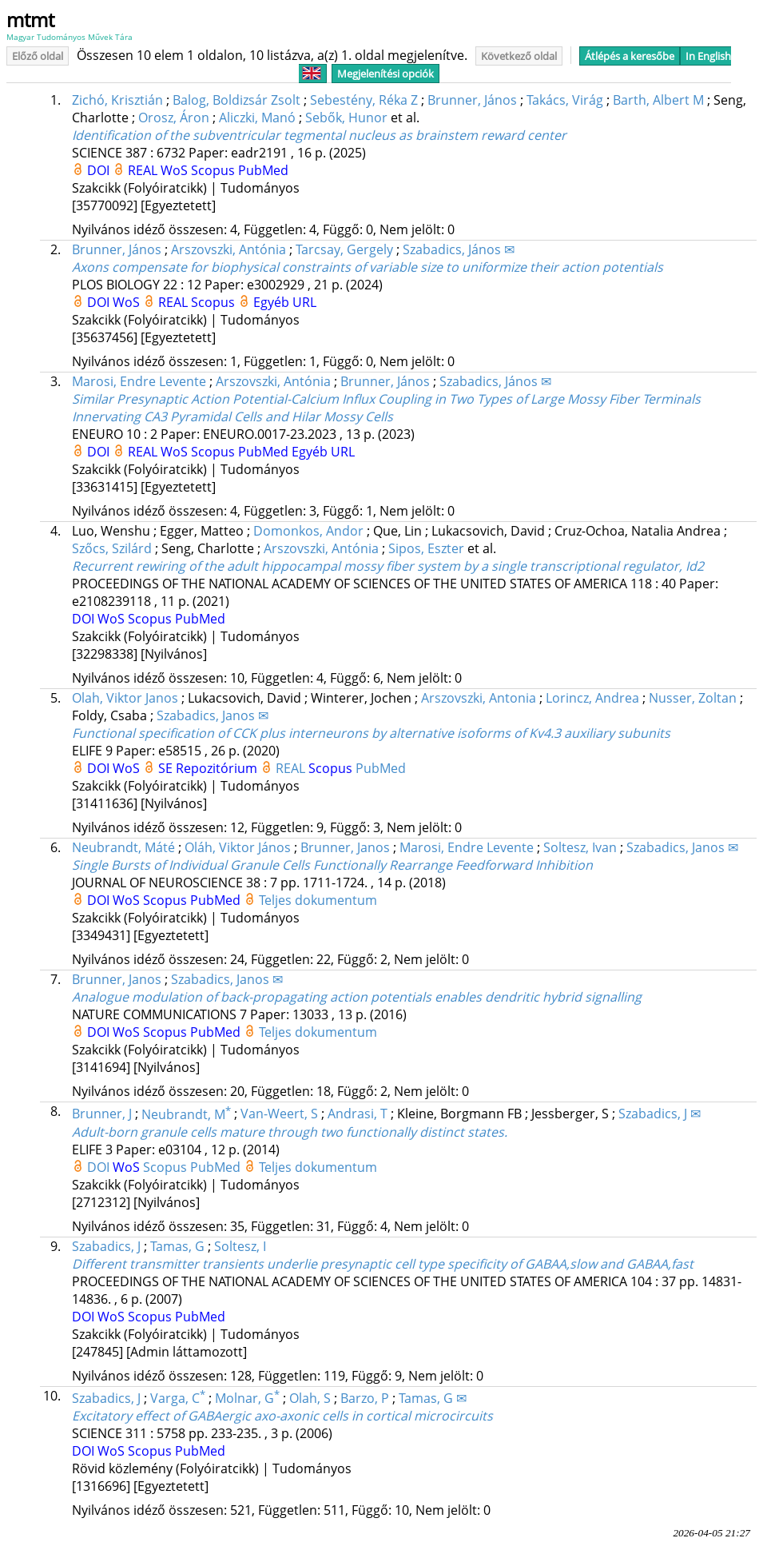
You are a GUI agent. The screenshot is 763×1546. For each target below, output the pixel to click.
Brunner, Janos (345, 847)
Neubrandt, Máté (123, 847)
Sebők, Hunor (346, 117)
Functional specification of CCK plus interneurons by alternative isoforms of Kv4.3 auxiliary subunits (371, 733)
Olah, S (310, 1398)
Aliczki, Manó (257, 117)
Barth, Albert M (658, 100)
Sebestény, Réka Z (364, 100)
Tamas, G (177, 1246)
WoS (176, 170)
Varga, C (177, 1398)
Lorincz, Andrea (592, 698)
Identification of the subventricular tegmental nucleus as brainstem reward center (319, 135)
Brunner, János (472, 100)
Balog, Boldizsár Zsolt (236, 100)
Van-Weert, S (279, 1114)
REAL (144, 170)
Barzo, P (364, 1398)
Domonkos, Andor (308, 531)
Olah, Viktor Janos (125, 698)
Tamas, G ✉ (433, 1398)
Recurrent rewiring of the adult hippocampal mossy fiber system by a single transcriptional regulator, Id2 (388, 566)
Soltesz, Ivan (580, 847)
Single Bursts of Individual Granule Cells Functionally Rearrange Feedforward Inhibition (332, 865)
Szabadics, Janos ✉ (212, 715)
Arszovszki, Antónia (228, 249)
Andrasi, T (357, 1114)
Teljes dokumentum (318, 900)
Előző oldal (37, 56)
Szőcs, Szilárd (112, 548)
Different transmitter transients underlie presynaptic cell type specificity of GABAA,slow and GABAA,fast (382, 1264)
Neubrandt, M (186, 1114)
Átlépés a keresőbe (629, 56)
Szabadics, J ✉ (659, 1114)
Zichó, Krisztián (117, 100)
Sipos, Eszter (426, 548)
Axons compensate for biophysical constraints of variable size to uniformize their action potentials (367, 267)
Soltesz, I (240, 1246)
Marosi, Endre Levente (139, 381)
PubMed (263, 170)
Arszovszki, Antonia (478, 698)
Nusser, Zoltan (693, 698)
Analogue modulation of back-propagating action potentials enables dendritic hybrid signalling (357, 997)
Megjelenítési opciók (385, 73)
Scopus (214, 170)
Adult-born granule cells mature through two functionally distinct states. (289, 1132)
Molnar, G (247, 1398)
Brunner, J (102, 1114)
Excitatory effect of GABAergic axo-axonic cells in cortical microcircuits (282, 1415)
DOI (100, 170)
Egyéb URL (284, 302)
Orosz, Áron (173, 117)
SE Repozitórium (209, 768)
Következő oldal (519, 56)
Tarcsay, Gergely (344, 249)
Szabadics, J (106, 1246)
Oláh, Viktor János (238, 847)
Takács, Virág (565, 100)
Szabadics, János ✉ (459, 249)
